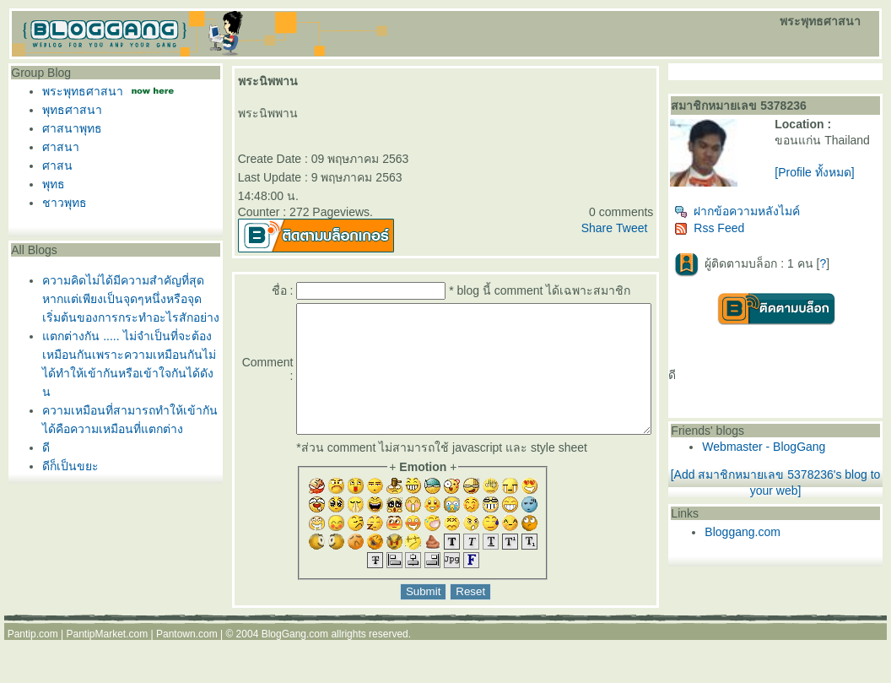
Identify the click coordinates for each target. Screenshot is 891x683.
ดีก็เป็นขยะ (66, 466)
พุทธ (49, 184)
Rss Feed (742, 234)
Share (629, 228)
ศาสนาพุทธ (68, 128)
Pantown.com (187, 659)
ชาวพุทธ (60, 202)
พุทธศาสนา (68, 110)
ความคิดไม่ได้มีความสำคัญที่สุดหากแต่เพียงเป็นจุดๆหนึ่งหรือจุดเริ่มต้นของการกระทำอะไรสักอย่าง (126, 299)
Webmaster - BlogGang (796, 453)
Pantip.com (33, 659)
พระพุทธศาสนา (78, 91)
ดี (42, 447)
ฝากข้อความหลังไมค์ (770, 218)
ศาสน (53, 165)
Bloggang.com (775, 538)
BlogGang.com (295, 659)
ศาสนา (56, 147)
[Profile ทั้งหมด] (836, 185)
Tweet (663, 228)
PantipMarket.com (107, 659)
